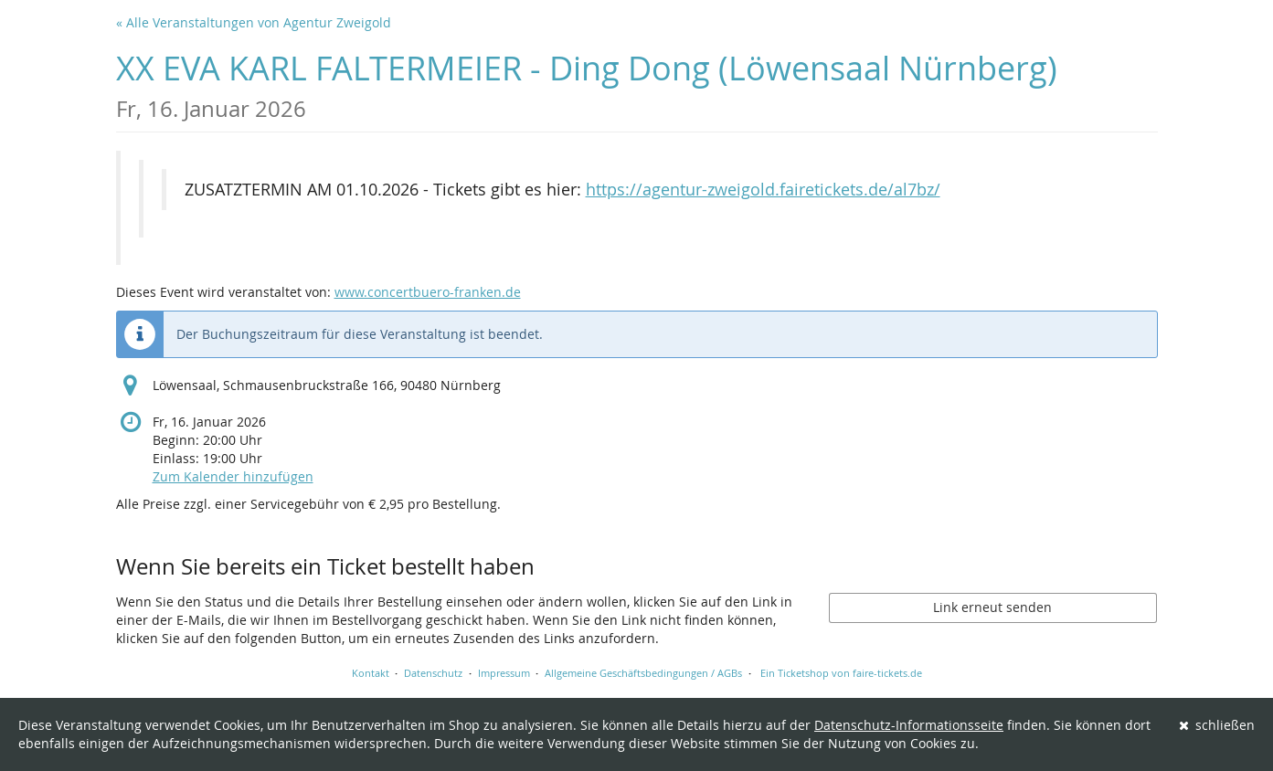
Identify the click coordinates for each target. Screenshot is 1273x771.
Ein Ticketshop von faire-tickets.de (841, 673)
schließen (1217, 725)
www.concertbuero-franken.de (427, 292)
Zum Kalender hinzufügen (233, 476)
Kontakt (370, 673)
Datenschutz (433, 673)
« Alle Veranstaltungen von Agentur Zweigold (253, 22)
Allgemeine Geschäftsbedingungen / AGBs (643, 673)
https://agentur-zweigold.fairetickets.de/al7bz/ (763, 189)
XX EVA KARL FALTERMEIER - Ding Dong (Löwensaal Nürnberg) (586, 84)
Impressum (504, 673)
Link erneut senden (992, 607)
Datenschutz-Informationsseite (908, 725)
